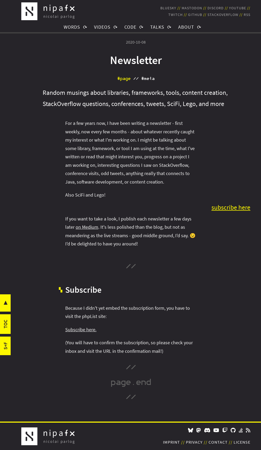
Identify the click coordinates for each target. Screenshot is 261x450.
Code (130, 27)
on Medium (87, 227)
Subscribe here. (80, 329)
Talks (157, 27)
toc (5, 324)
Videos (102, 27)
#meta (147, 79)
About (186, 27)
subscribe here (230, 207)
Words (72, 27)
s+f (5, 346)
